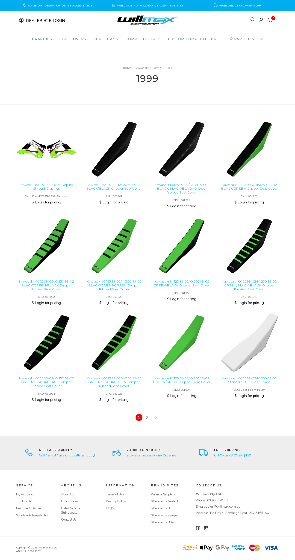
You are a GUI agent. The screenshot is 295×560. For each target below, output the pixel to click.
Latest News (70, 501)
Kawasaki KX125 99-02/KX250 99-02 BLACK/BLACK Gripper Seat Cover (114, 187)
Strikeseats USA (162, 522)
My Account (24, 494)
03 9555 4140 (217, 500)
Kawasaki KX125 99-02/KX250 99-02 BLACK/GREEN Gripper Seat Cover (249, 187)
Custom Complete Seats (194, 39)
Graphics (42, 39)
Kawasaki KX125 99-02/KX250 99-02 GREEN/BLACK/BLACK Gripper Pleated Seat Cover (249, 289)
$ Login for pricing (46, 202)
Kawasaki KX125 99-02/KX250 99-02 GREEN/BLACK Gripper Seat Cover (181, 287)
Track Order (24, 501)
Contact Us (69, 519)
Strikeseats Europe (164, 515)
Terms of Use (115, 494)
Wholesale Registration (33, 515)
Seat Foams (106, 39)
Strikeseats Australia (165, 501)
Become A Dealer (28, 508)
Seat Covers (72, 39)
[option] (58, 5)
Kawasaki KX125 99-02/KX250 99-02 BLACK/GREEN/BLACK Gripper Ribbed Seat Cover (46, 289)
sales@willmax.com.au (223, 506)
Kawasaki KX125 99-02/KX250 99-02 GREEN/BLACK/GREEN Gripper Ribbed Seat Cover (114, 386)
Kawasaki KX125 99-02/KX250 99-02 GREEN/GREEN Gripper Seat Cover (181, 384)
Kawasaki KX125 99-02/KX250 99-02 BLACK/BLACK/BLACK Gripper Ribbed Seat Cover (181, 189)
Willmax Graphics (163, 494)
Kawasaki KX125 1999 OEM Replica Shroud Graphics (46, 187)
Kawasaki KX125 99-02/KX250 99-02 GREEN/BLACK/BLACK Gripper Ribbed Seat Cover (46, 386)
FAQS (110, 508)
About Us (67, 494)
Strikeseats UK (161, 508)
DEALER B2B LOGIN (45, 20)
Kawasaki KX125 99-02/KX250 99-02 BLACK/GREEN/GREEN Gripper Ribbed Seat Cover (114, 289)
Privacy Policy (116, 501)
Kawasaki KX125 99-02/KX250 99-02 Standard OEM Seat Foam (249, 384)
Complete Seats (143, 39)
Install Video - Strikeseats (70, 510)
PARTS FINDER (246, 39)
